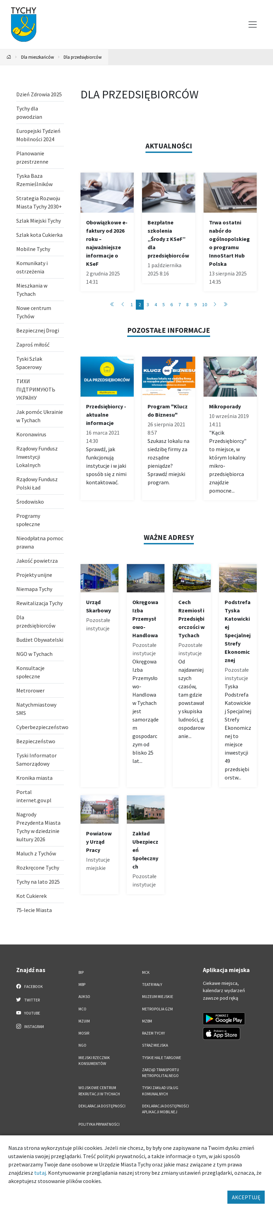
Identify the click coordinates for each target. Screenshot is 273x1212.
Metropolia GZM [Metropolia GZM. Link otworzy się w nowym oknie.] (157, 1009)
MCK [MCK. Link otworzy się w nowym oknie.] (146, 972)
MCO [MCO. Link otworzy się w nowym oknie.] (82, 1009)
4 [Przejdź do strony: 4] (155, 304)
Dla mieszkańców (37, 57)
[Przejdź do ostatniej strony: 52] (225, 305)
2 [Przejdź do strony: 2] (140, 304)
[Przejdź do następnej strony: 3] (215, 305)
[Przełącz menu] (252, 24)
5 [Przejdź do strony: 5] (163, 304)
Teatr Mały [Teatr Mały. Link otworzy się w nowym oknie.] (152, 984)
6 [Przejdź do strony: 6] (171, 304)
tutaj (40, 1172)
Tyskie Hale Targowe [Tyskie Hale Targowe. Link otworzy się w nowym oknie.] (161, 1057)
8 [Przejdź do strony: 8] (187, 304)
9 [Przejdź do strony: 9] (195, 304)
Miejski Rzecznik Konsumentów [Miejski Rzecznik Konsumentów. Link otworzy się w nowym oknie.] (94, 1060)
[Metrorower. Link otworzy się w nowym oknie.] (40, 690)
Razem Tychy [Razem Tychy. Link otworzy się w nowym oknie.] (153, 1033)
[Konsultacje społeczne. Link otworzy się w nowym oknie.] (40, 672)
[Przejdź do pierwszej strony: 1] (112, 305)
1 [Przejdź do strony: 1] (132, 304)
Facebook (29, 986)
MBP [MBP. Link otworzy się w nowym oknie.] (81, 984)
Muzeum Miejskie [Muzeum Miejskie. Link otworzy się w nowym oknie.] (157, 996)
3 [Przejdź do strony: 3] (148, 304)
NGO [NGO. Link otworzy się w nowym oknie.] (82, 1045)
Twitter (28, 1000)
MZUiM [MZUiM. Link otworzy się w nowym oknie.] (84, 1021)
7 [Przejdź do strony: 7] (179, 304)
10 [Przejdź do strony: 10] (204, 304)
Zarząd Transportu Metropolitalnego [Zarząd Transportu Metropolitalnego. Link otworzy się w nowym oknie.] (160, 1072)
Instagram (30, 1026)
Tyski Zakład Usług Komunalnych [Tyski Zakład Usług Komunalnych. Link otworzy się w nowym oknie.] (160, 1090)
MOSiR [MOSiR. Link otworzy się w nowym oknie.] (83, 1033)
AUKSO (84, 996)
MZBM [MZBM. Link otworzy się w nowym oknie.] (147, 1021)
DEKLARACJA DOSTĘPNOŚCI (101, 1106)
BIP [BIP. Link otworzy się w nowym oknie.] (81, 972)
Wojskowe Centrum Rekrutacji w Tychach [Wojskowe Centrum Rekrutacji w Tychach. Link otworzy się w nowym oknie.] (99, 1090)
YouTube (28, 1013)
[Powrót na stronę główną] (8, 57)
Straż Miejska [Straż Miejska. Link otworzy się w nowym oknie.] (155, 1045)
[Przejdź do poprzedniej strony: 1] (122, 305)
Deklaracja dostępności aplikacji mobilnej (165, 1109)
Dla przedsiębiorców (83, 57)
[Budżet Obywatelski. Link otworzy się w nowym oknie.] (40, 640)
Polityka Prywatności (99, 1124)
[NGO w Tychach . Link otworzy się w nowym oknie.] (40, 654)
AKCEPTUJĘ (246, 1197)
